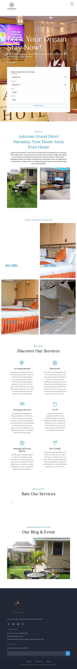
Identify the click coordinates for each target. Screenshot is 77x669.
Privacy (48, 661)
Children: (13, 96)
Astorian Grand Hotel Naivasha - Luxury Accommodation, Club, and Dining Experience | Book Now (36, 569)
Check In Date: (14, 73)
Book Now (11, 62)
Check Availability (38, 105)
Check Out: (13, 81)
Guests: (12, 88)
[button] (36, 118)
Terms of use (39, 661)
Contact (28, 661)
